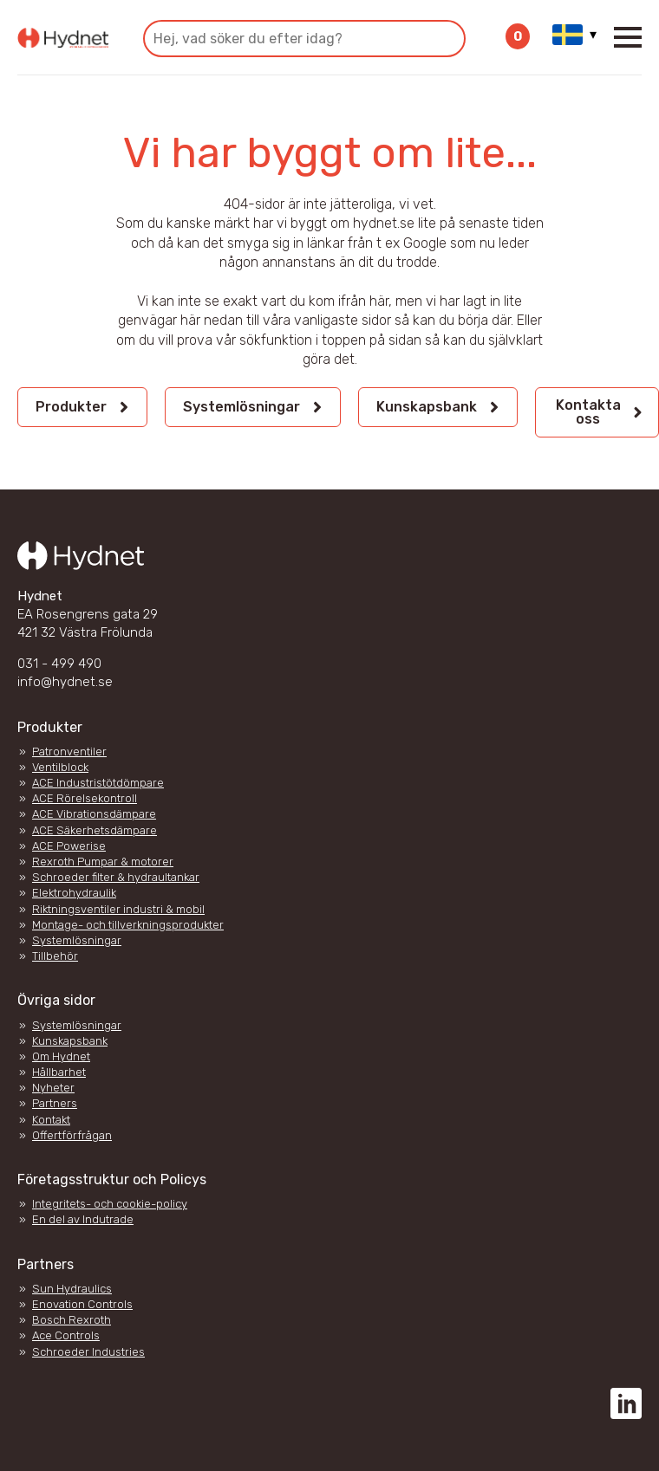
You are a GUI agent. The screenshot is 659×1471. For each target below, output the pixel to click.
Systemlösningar (76, 940)
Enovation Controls (82, 1304)
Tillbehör (55, 955)
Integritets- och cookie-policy (109, 1203)
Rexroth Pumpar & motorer (102, 861)
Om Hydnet (61, 1056)
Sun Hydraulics (72, 1288)
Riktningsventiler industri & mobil (118, 909)
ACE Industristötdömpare (98, 782)
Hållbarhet (59, 1072)
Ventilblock (60, 767)
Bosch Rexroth (71, 1319)
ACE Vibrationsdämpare (94, 813)
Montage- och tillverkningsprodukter (128, 924)
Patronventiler (69, 751)
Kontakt (51, 1119)
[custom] (626, 1403)
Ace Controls (66, 1335)
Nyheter (53, 1087)
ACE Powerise (69, 845)
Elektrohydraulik (74, 892)
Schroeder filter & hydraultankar (115, 877)
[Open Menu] (628, 37)
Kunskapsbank (70, 1040)
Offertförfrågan (72, 1135)
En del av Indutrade (83, 1219)
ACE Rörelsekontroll (84, 798)
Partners (54, 1103)
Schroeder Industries (88, 1351)
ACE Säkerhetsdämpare (94, 830)
